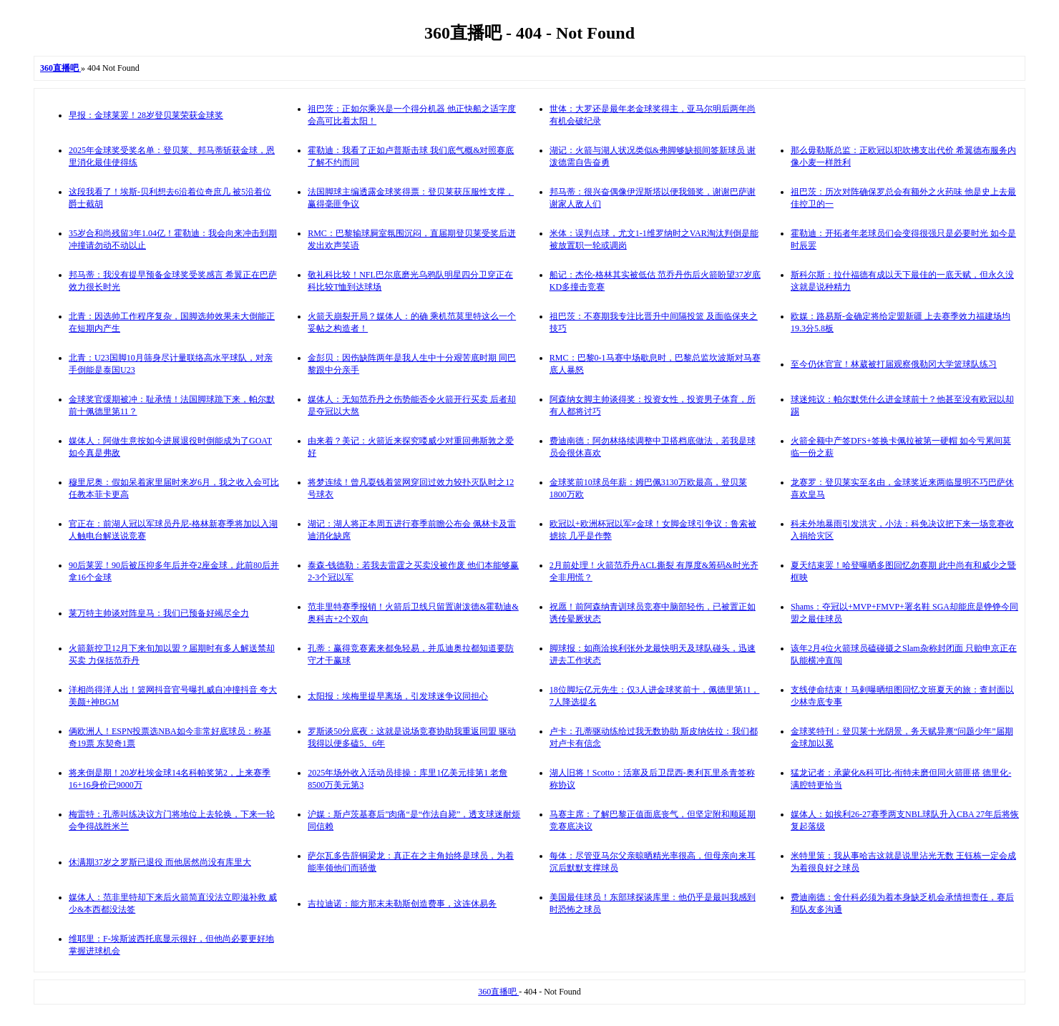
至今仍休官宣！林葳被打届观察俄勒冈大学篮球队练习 (894, 364)
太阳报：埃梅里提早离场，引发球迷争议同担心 (398, 696)
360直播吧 (498, 992)
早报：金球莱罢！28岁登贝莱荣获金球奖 (146, 115)
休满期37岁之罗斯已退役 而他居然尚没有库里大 (160, 862)
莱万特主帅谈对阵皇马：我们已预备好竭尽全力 (159, 613)
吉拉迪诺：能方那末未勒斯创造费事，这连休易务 (402, 904)
